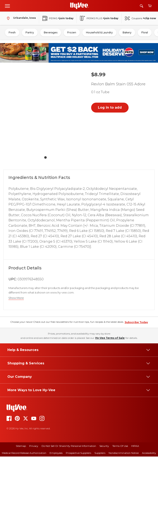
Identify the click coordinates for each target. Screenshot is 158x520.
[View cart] (149, 5)
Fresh (12, 32)
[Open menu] (7, 5)
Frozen (71, 32)
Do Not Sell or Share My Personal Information (69, 509)
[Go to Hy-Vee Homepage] (79, 5)
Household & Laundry (99, 32)
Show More (16, 297)
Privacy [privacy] (33, 509)
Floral (144, 32)
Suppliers (99, 516)
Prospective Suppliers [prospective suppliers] (78, 516)
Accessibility (149, 516)
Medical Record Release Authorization (24, 516)
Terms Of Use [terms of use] (120, 509)
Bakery (127, 32)
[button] (45, 111)
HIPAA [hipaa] (135, 509)
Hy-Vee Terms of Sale (110, 401)
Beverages (50, 32)
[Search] (141, 5)
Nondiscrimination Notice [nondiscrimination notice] (124, 516)
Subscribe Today (136, 385)
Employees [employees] (56, 516)
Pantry (30, 32)
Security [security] (104, 509)
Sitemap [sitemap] (21, 509)
